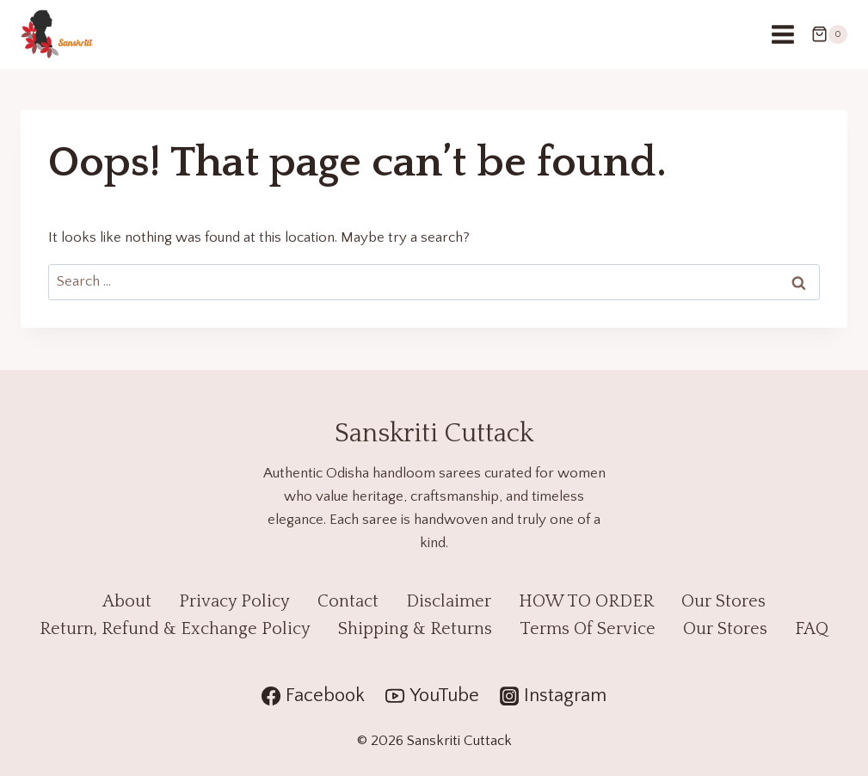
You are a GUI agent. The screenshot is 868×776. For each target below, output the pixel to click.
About (126, 601)
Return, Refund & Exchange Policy (175, 628)
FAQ (811, 628)
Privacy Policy (234, 601)
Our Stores (723, 601)
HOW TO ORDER (586, 601)
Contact (348, 601)
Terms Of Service (588, 628)
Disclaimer (448, 601)
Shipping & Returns (415, 628)
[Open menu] (782, 34)
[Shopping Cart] (829, 34)
